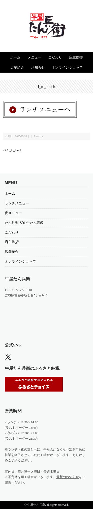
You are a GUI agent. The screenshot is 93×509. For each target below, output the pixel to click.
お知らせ (38, 67)
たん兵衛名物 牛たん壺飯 (24, 223)
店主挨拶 (76, 57)
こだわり (55, 57)
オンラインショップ (67, 67)
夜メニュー (13, 213)
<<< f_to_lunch (12, 150)
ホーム (15, 57)
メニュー (34, 57)
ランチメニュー (17, 203)
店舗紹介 (17, 67)
